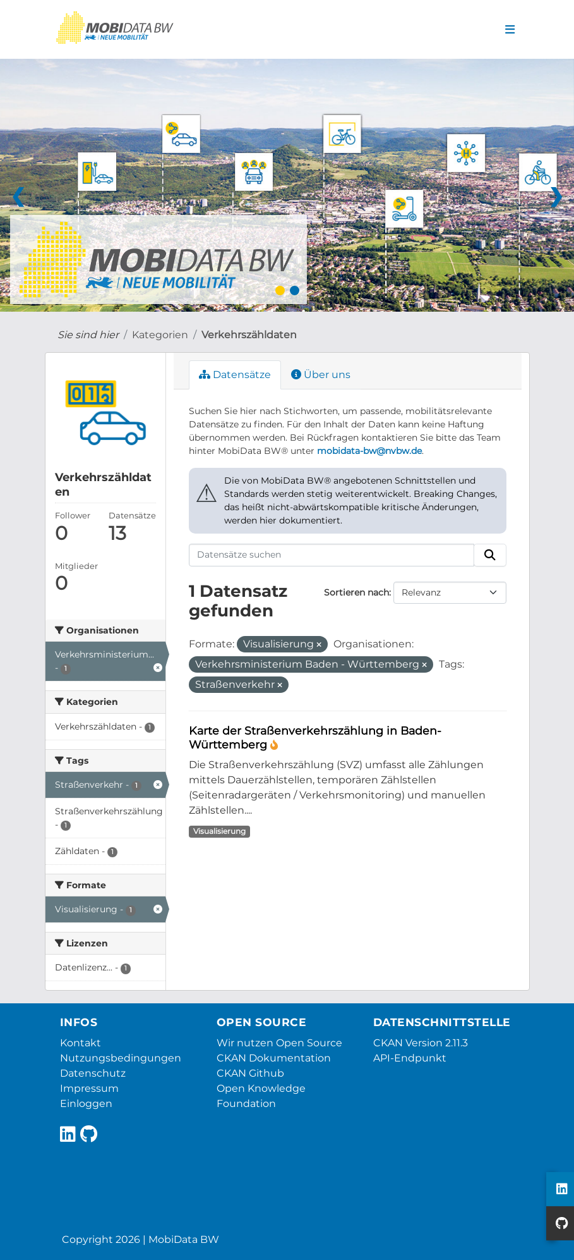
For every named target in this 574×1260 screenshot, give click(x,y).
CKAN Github (250, 1073)
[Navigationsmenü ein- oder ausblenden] (510, 29)
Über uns (320, 375)
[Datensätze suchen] (331, 555)
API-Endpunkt (409, 1058)
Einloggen (86, 1104)
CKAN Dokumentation (274, 1058)
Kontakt (80, 1043)
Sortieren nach (356, 592)
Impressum (89, 1088)
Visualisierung (219, 831)
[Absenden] (490, 555)
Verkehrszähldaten (249, 335)
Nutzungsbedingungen (120, 1058)
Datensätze (235, 375)
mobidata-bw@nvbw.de (369, 450)
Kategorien (160, 335)
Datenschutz (93, 1073)
